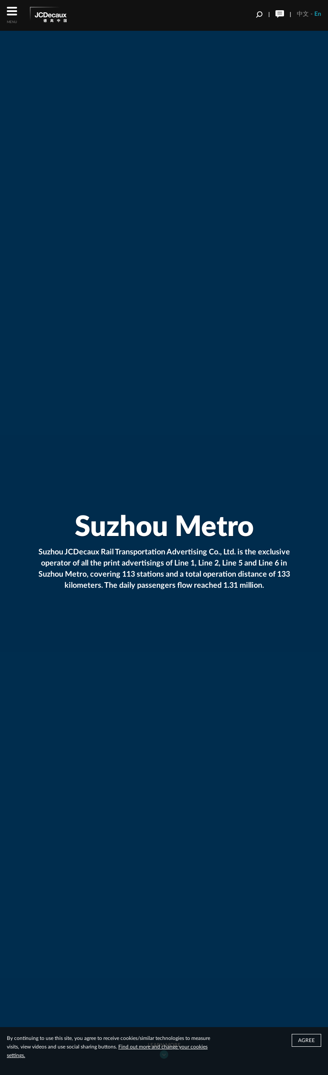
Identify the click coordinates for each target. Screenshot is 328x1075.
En (317, 14)
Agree (306, 1041)
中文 (303, 14)
